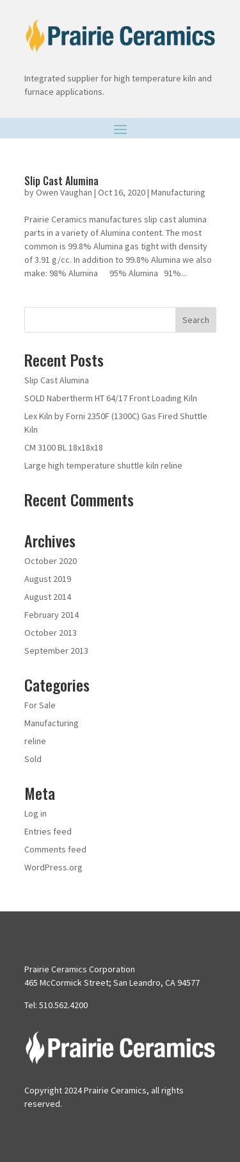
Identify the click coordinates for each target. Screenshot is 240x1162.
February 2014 (51, 614)
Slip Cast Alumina (61, 180)
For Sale (40, 705)
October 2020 (50, 561)
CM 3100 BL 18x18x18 (63, 447)
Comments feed (55, 849)
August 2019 (47, 579)
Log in (35, 813)
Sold (33, 759)
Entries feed (48, 831)
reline (35, 741)
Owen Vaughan (64, 192)
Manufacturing (178, 192)
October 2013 (50, 632)
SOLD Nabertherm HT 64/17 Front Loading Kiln (110, 398)
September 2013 (56, 650)
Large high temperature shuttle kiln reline (103, 465)
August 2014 (47, 596)
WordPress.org (53, 867)
